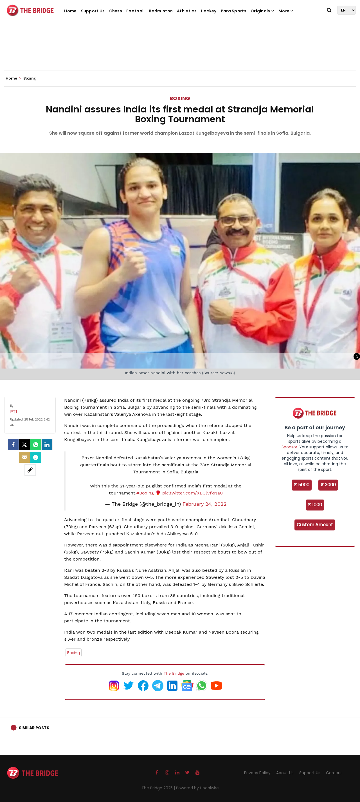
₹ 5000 (301, 485)
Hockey (209, 11)
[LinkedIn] (47, 444)
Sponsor (289, 447)
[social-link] (30, 470)
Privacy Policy (257, 773)
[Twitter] (24, 444)
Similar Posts (34, 728)
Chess (115, 11)
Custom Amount (315, 524)
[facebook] (13, 444)
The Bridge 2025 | (158, 788)
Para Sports (233, 11)
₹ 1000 (315, 504)
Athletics (187, 11)
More (286, 11)
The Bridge (174, 673)
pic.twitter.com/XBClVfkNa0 (192, 493)
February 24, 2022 (205, 504)
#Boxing (145, 493)
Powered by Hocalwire (197, 788)
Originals (262, 11)
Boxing (180, 98)
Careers (333, 773)
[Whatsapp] (35, 444)
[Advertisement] (180, 53)
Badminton (161, 11)
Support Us (93, 11)
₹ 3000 (328, 485)
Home (70, 11)
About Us (285, 773)
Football (135, 11)
